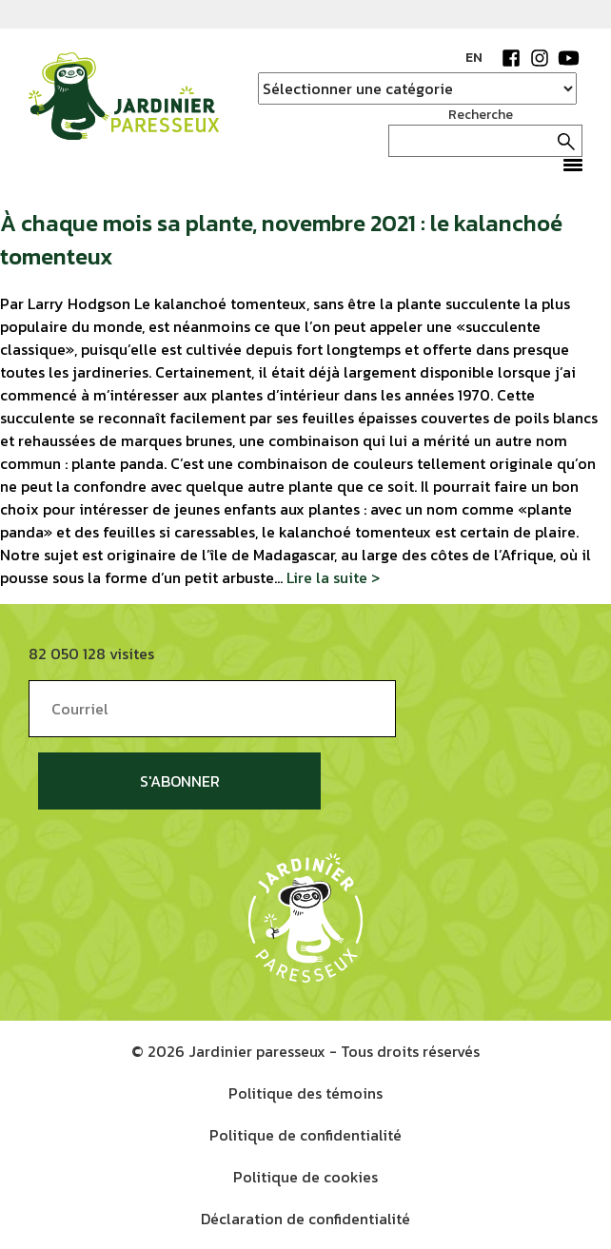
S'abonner (180, 781)
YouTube (568, 58)
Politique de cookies (305, 1176)
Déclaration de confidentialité (305, 1218)
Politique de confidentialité (305, 1134)
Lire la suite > (333, 577)
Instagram (539, 58)
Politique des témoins (305, 1093)
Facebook (511, 58)
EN (474, 58)
